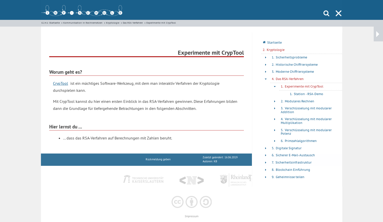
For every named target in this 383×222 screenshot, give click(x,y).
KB (215, 161)
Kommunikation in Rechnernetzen (82, 22)
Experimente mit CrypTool (161, 22)
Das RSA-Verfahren (133, 22)
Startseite (54, 22)
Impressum (191, 216)
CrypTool (60, 83)
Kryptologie (112, 22)
